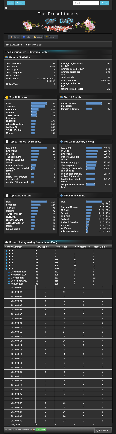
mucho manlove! (14, 165)
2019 (10, 250)
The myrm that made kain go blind (71, 169)
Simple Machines (27, 430)
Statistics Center (34, 45)
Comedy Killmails (70, 109)
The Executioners (58, 14)
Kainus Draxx (13, 229)
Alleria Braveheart (15, 124)
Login (10, 3)
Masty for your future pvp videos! (16, 178)
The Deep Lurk (13, 157)
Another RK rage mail (17, 182)
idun (8, 103)
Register (20, 3)
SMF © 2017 (17, 430)
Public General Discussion (68, 104)
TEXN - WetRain (14, 130)
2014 (10, 256)
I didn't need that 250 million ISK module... (71, 175)
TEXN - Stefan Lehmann (13, 116)
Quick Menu (103, 430)
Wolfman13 (11, 127)
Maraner (10, 133)
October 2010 (17, 278)
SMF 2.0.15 (8, 430)
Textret (64, 213)
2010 (10, 268)
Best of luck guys (70, 162)
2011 (10, 265)
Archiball (65, 225)
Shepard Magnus (69, 207)
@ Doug (10, 154)
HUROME (11, 121)
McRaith (10, 112)
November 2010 (19, 275)
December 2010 (18, 271)
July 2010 (15, 424)
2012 (10, 262)
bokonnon (11, 109)
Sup (8, 174)
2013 (10, 259)
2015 (10, 253)
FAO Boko (11, 148)
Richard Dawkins (14, 220)
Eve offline (11, 151)
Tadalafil (10, 106)
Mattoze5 (105, 80)
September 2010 (19, 281)
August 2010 (17, 284)
